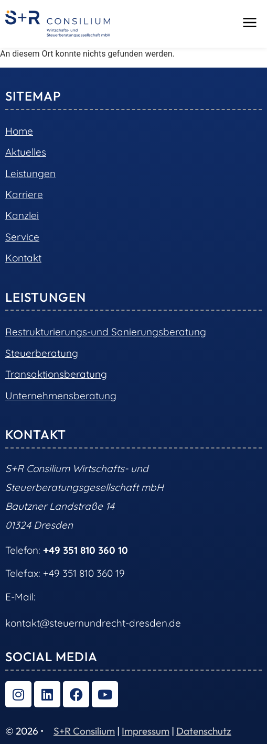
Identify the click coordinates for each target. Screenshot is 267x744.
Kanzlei (22, 215)
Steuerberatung (41, 353)
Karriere (24, 194)
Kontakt (23, 257)
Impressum (145, 731)
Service (22, 237)
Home (19, 131)
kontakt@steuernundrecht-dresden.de (93, 623)
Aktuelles (25, 152)
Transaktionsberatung (56, 374)
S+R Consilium (84, 731)
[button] (250, 23)
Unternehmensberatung (60, 395)
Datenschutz (203, 731)
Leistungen (30, 173)
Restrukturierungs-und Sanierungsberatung (105, 331)
